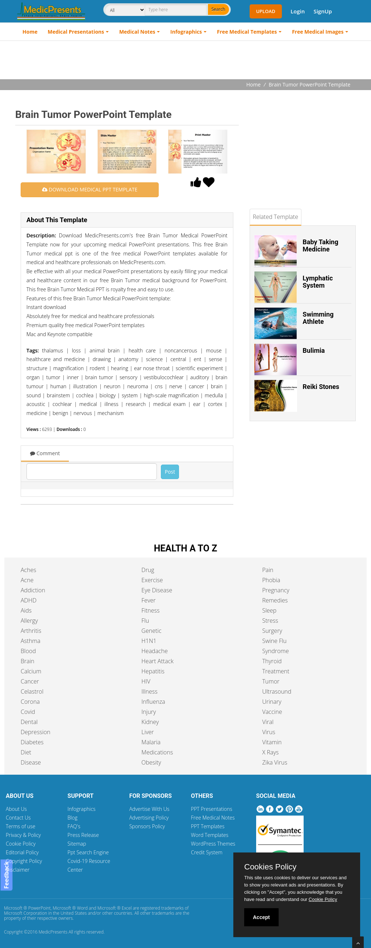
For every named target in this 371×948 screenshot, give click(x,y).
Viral (268, 722)
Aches (28, 570)
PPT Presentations (211, 808)
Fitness (150, 610)
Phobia (271, 580)
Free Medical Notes (213, 817)
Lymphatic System (318, 281)
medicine (36, 413)
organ (33, 377)
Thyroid (272, 661)
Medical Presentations (76, 31)
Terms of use (21, 826)
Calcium (31, 671)
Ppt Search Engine (88, 852)
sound (33, 395)
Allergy (29, 621)
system (130, 395)
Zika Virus (274, 762)
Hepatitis (152, 671)
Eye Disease (156, 590)
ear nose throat (152, 368)
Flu (145, 621)
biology (107, 395)
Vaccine (272, 712)
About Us (16, 808)
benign (60, 413)
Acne (27, 580)
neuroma (137, 386)
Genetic (151, 631)
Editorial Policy (22, 852)
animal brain (104, 350)
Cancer (30, 681)
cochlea (84, 395)
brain (217, 386)
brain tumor (99, 377)
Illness (149, 691)
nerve (175, 386)
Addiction (33, 590)
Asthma (30, 641)
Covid (28, 712)
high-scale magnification (171, 395)
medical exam (169, 404)
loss (76, 350)
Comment (45, 453)
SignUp (322, 11)
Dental (29, 722)
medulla (214, 395)
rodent (97, 368)
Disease (31, 762)
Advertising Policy (149, 817)
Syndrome (275, 651)
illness (111, 404)
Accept (261, 917)
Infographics (186, 31)
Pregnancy (275, 590)
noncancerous (180, 350)
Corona (30, 702)
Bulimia (314, 350)
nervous (83, 413)
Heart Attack (157, 661)
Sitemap (76, 843)
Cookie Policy (21, 843)
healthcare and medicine (55, 359)
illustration (85, 386)
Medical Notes (137, 31)
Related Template (275, 217)
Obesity (151, 762)
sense (215, 359)
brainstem (58, 395)
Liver (147, 732)
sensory (128, 377)
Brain (27, 661)
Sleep (269, 610)
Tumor (271, 681)
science (154, 359)
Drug (147, 570)
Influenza (153, 702)
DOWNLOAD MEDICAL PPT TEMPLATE (89, 189)
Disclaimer (17, 869)
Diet (26, 752)
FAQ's (73, 826)
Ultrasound (276, 691)
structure (36, 368)
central (178, 359)
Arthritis (31, 631)
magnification (68, 368)
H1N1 (148, 641)
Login (298, 11)
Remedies (275, 600)
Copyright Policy (24, 861)
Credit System (206, 852)
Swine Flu (274, 641)
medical (88, 404)
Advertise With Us (149, 808)
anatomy (128, 359)
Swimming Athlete (318, 317)
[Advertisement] (185, 61)
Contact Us (18, 817)
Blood (28, 651)
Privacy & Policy (23, 834)
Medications (157, 752)
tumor (53, 377)
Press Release (83, 834)
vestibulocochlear (164, 377)
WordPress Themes (213, 843)
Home (29, 31)
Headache (154, 651)
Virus (268, 732)
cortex (215, 404)
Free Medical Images (317, 31)
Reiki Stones (321, 386)
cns (158, 386)
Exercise (152, 580)
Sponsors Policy (147, 826)
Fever (148, 600)
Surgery (272, 631)
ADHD (29, 600)
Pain (268, 570)
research (136, 404)
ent (197, 359)
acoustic (35, 404)
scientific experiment (199, 368)
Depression (35, 732)
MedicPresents (52, 932)
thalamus (52, 350)
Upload (265, 11)
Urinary (272, 702)
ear (197, 404)
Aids (26, 610)
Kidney (150, 722)
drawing (102, 359)
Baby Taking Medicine (320, 245)
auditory (199, 377)
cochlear (62, 404)
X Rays (270, 752)
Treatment (275, 671)
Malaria (151, 742)
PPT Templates (208, 826)
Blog (72, 817)
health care (142, 350)
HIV (145, 681)
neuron (112, 386)
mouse (214, 350)
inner (73, 377)
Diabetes (32, 742)
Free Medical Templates (247, 31)
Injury (148, 712)
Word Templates (209, 834)
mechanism (110, 413)
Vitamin (272, 742)
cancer (196, 386)
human (58, 386)
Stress (270, 621)
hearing (119, 368)
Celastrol (32, 691)
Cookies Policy (270, 867)
